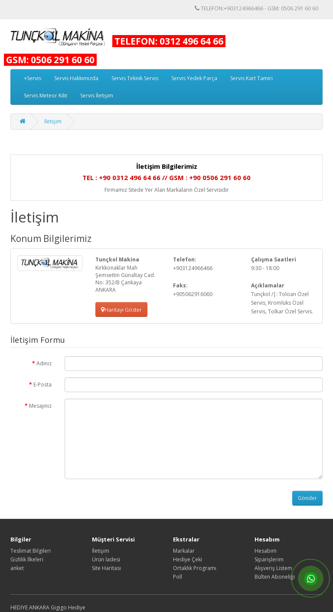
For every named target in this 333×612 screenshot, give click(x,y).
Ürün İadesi (106, 559)
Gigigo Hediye (68, 607)
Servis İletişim (96, 95)
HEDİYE (19, 607)
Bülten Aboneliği (275, 576)
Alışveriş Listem (273, 568)
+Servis (32, 78)
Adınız (44, 363)
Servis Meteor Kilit (45, 95)
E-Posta (42, 384)
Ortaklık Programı (194, 568)
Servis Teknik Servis (134, 78)
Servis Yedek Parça (194, 78)
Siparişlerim (269, 559)
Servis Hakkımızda (76, 78)
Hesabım (266, 550)
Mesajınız (40, 405)
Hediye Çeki (187, 559)
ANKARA (39, 607)
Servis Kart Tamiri (251, 78)
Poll (177, 576)
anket (17, 568)
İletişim (53, 121)
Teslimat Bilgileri (30, 550)
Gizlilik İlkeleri (26, 559)
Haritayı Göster (121, 309)
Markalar (184, 550)
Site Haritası (106, 568)
